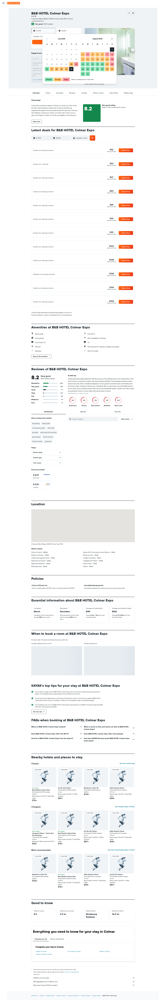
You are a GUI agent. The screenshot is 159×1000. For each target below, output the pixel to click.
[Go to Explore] (3, 32)
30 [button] (66, 69)
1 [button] (61, 50)
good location (36, 451)
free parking (36, 437)
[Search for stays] (3, 14)
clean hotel (50, 442)
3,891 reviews (48, 24)
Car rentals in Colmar (74, 965)
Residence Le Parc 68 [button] (91, 802)
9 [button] (66, 54)
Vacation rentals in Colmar (44, 968)
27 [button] (52, 69)
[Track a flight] (3, 36)
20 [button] (52, 64)
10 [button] (71, 54)
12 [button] (47, 59)
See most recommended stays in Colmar (121, 864)
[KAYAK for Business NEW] (3, 41)
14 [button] (56, 59)
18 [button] (76, 59)
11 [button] (76, 54)
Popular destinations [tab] (57, 953)
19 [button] (47, 64)
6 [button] (51, 54)
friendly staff (46, 437)
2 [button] (66, 50)
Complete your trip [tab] (41, 953)
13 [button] (52, 59)
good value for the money (49, 446)
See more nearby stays (127, 777)
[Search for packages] (3, 22)
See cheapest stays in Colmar (125, 820)
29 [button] (61, 69)
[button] (3, 3)
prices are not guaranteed (72, 985)
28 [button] (57, 69)
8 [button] (61, 54)
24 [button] (71, 64)
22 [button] (61, 64)
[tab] (48, 425)
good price (48, 455)
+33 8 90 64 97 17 (37, 21)
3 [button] (71, 50)
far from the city (48, 451)
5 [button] (97, 54)
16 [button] (66, 59)
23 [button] (66, 64)
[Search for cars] (3, 18)
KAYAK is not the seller (84, 991)
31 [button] (71, 69)
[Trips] (3, 46)
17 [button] (71, 59)
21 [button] (56, 64)
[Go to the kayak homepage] (13, 3)
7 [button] (56, 54)
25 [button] (76, 64)
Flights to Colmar (41, 965)
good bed (35, 446)
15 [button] (61, 59)
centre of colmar (37, 455)
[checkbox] (41, 490)
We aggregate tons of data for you (84, 995)
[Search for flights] (3, 9)
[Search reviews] (94, 432)
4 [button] (76, 50)
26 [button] (47, 69)
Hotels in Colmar (104, 965)
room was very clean (38, 442)
